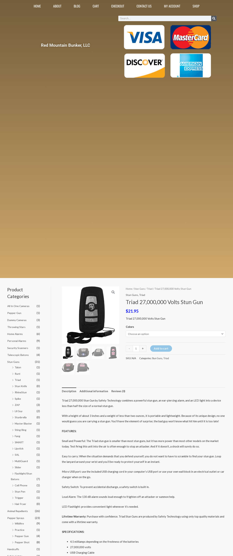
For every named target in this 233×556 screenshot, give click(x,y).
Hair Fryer (21, 501)
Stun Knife (21, 385)
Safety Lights (15, 552)
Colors (130, 326)
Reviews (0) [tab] (120, 391)
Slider (18, 465)
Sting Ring (21, 428)
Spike (18, 397)
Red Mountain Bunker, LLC (65, 45)
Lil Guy (19, 409)
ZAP (17, 403)
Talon (18, 366)
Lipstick (19, 446)
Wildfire (20, 520)
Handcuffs (13, 545)
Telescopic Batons (18, 354)
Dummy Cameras (17, 319)
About (57, 6)
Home (37, 6)
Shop (196, 6)
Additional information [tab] (95, 391)
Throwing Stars (16, 326)
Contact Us (144, 6)
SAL (17, 452)
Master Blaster (24, 422)
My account (172, 6)
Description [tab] (69, 391)
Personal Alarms (17, 340)
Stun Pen (20, 489)
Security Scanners (18, 347)
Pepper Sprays (16, 515)
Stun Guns (13, 361)
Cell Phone (21, 482)
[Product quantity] (136, 348)
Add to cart (161, 348)
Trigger (19, 495)
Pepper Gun (14, 312)
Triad (18, 379)
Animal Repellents (18, 508)
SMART (19, 440)
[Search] (214, 18)
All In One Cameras (18, 306)
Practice (20, 526)
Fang (18, 434)
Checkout (117, 6)
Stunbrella (21, 415)
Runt (18, 372)
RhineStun (21, 391)
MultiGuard (22, 458)
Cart (96, 6)
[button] (113, 292)
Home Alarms (15, 333)
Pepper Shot (22, 539)
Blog (77, 6)
